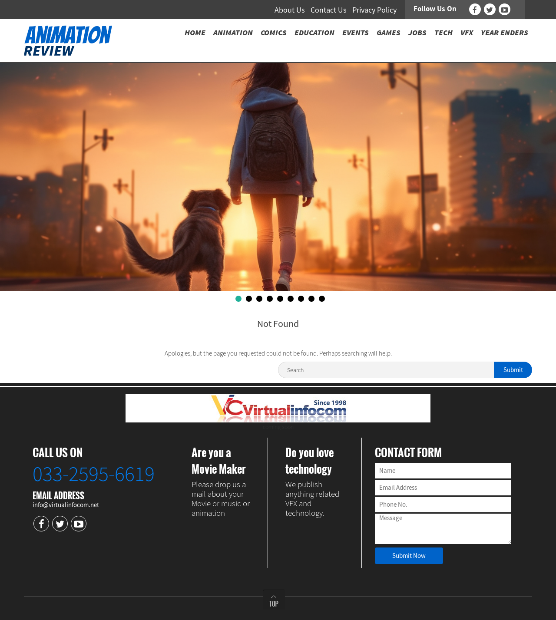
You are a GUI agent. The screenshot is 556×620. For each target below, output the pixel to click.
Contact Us (329, 10)
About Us (290, 10)
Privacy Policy (374, 10)
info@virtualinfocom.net (66, 505)
